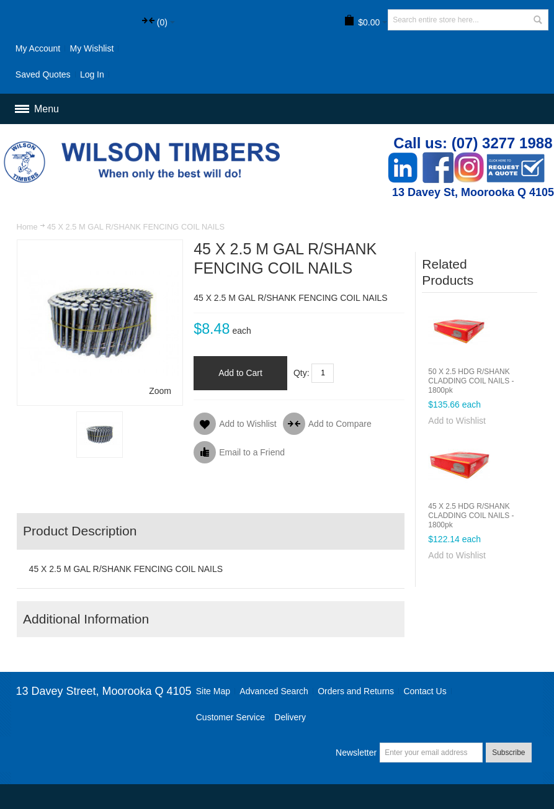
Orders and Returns (356, 691)
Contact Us (424, 691)
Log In (92, 74)
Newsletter (356, 753)
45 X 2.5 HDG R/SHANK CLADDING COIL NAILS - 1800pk (471, 515)
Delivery (290, 717)
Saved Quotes (43, 74)
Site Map (213, 691)
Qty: (301, 373)
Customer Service (230, 717)
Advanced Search (273, 691)
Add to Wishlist (457, 421)
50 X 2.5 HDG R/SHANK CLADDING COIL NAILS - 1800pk (471, 381)
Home (26, 226)
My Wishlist (92, 48)
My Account (38, 48)
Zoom (160, 391)
